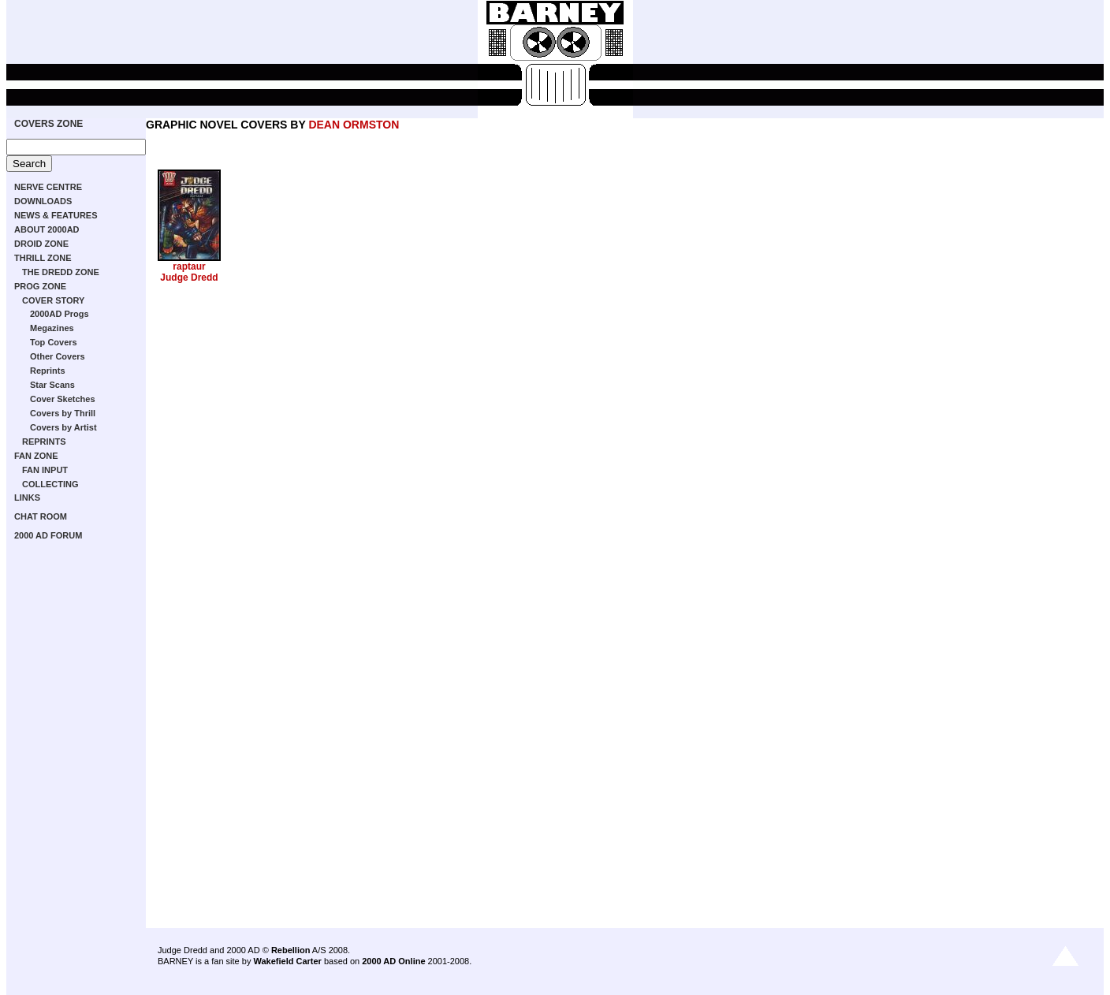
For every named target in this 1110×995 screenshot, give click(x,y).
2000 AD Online (393, 961)
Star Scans (52, 384)
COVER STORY (53, 300)
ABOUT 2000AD (47, 229)
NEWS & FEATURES (56, 215)
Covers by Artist (63, 427)
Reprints (47, 370)
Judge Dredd (189, 277)
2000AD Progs (59, 314)
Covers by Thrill (62, 413)
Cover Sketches (62, 399)
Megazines (52, 328)
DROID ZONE (41, 243)
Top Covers (53, 342)
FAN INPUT (45, 470)
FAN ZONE (36, 455)
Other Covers (57, 356)
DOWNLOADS (43, 201)
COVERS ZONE (48, 123)
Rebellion (291, 950)
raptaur (189, 266)
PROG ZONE (40, 286)
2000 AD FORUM (48, 535)
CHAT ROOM (40, 516)
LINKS (27, 497)
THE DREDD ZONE (60, 272)
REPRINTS (44, 441)
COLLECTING (50, 484)
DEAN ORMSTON (353, 124)
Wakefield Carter (287, 961)
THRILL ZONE (43, 258)
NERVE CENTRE (48, 187)
